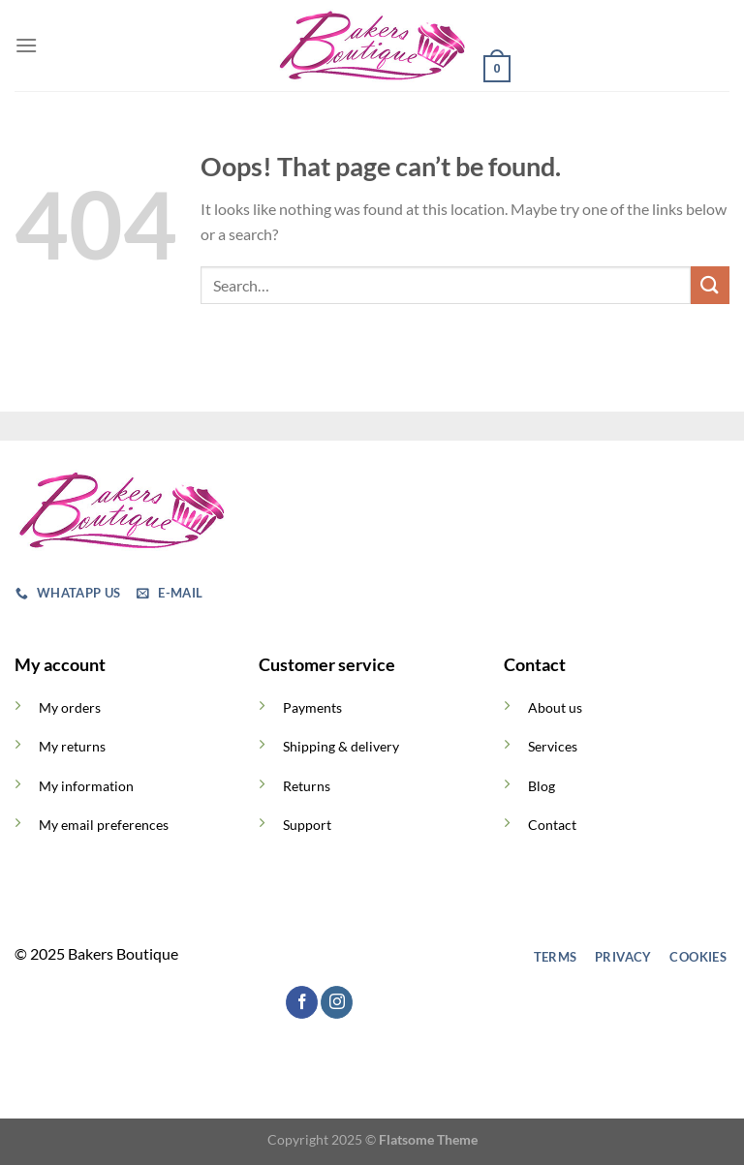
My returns (72, 746)
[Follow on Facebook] (280, 957)
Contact (552, 824)
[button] (26, 45)
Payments (312, 707)
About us (555, 707)
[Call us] (420, 957)
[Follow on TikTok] (350, 957)
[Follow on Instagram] (315, 957)
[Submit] (710, 285)
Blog (541, 786)
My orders (70, 707)
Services (552, 746)
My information (86, 786)
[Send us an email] (385, 957)
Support (307, 824)
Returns (306, 786)
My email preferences (104, 824)
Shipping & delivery (341, 746)
